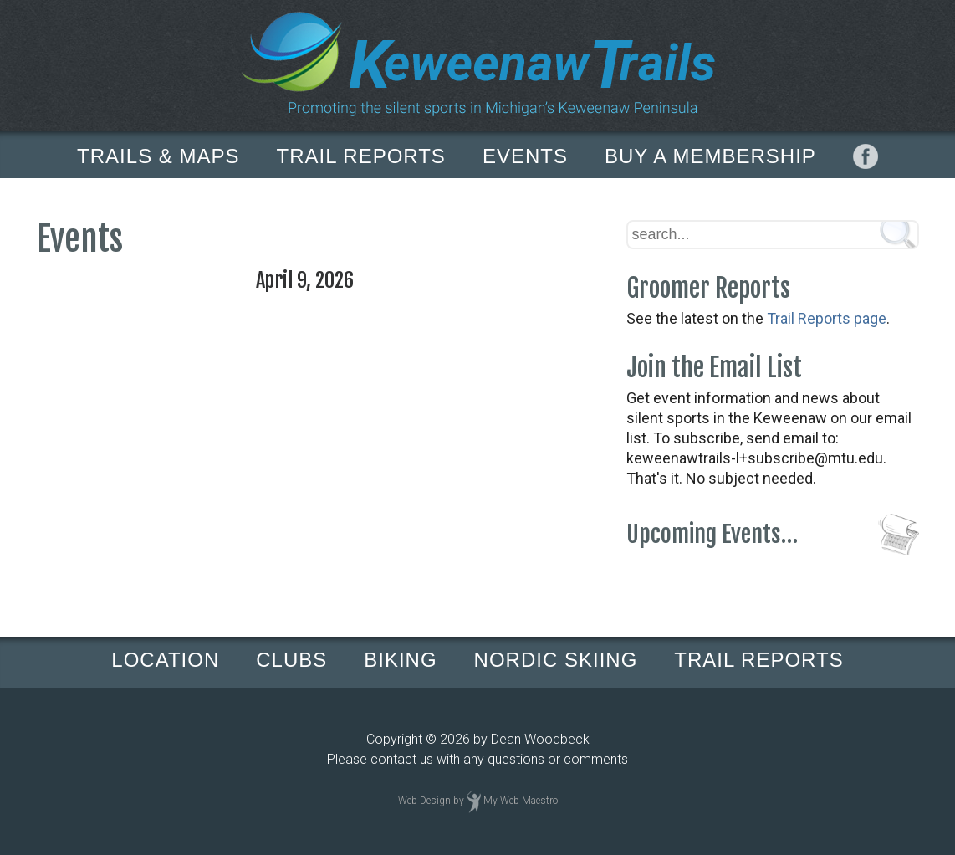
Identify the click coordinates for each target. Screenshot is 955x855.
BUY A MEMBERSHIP (710, 156)
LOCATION (165, 659)
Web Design (424, 800)
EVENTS (525, 156)
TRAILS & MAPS (158, 156)
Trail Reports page (826, 318)
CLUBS (291, 659)
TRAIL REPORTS (361, 156)
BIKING (400, 659)
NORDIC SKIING (556, 659)
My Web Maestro (520, 800)
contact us (401, 759)
